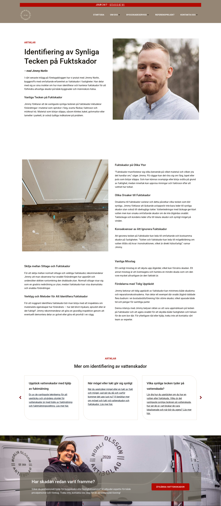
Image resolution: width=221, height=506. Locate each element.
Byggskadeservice (137, 15)
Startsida (98, 15)
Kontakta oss (189, 15)
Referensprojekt (165, 15)
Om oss (115, 15)
